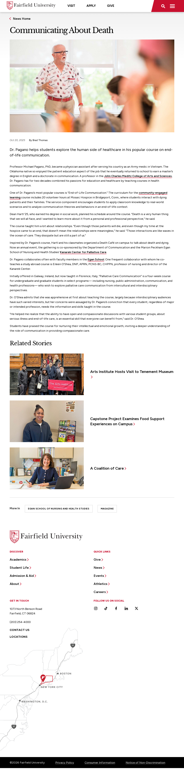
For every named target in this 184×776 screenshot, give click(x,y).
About (14, 584)
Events (99, 576)
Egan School (96, 259)
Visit (71, 6)
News (98, 568)
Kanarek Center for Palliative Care (83, 252)
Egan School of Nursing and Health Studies (58, 508)
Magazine (107, 508)
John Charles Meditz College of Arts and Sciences (138, 176)
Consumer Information (100, 762)
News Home (22, 19)
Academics (18, 559)
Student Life (19, 568)
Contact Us (20, 630)
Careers (100, 592)
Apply (91, 6)
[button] (163, 6)
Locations (18, 637)
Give (110, 6)
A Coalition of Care (107, 468)
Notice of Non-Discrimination (145, 762)
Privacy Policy (64, 762)
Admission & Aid (22, 576)
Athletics (100, 584)
